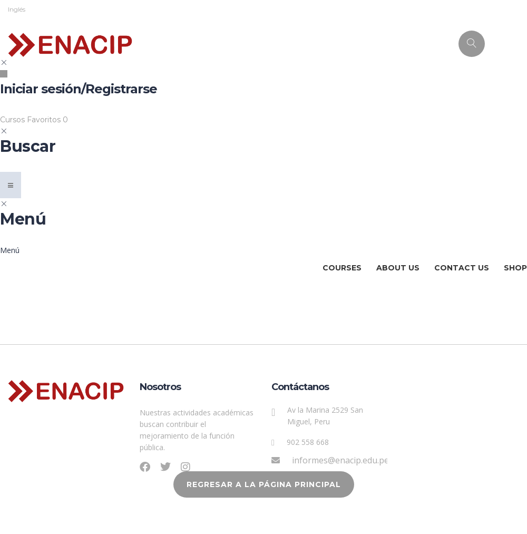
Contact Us (461, 268)
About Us (397, 268)
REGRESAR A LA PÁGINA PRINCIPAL (264, 484)
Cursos (13, 119)
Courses (342, 268)
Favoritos (47, 119)
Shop (515, 268)
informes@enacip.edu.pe (340, 460)
